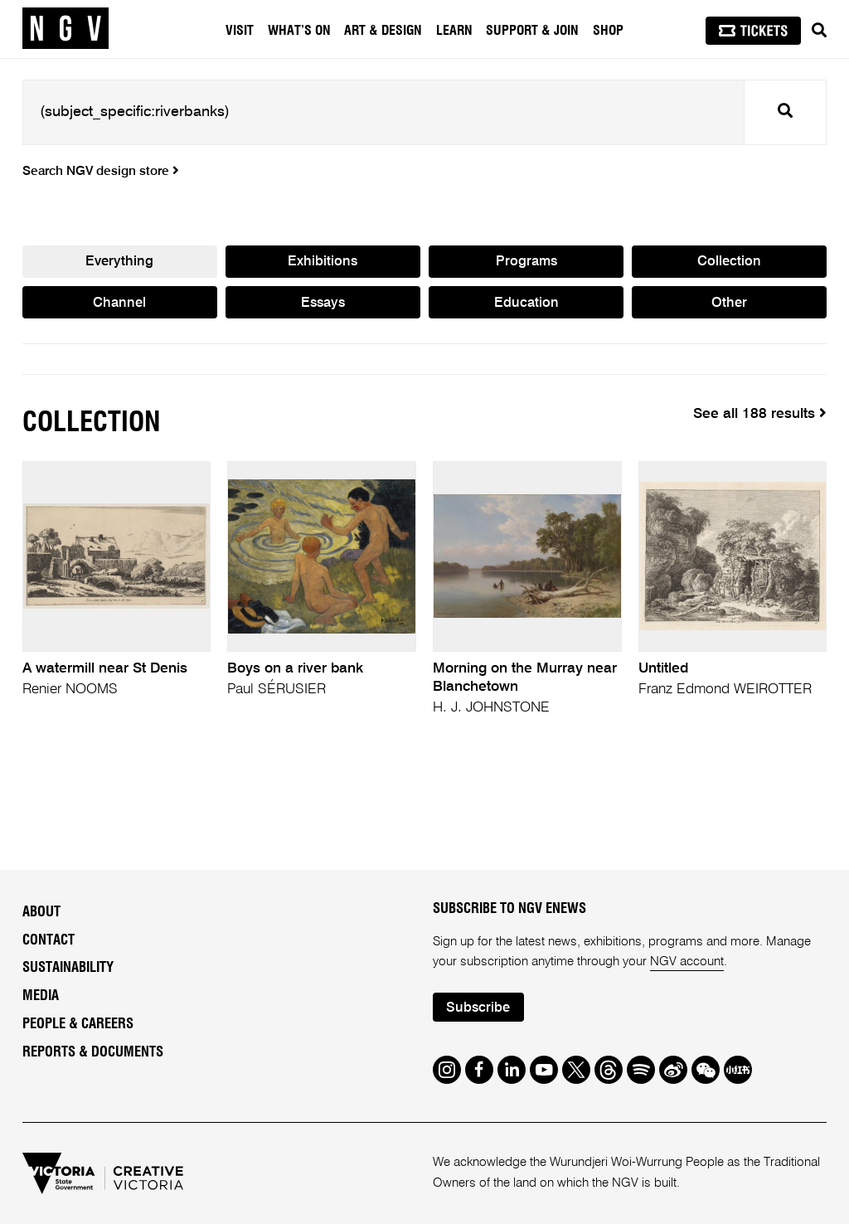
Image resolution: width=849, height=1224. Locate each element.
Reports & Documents (92, 1052)
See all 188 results (760, 413)
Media (40, 996)
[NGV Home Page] (65, 29)
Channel (119, 303)
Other (729, 303)
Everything (119, 262)
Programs (526, 262)
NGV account (687, 961)
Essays (323, 303)
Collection (729, 262)
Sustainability (68, 967)
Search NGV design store (100, 171)
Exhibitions (322, 262)
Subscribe (478, 1008)
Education (526, 303)
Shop (608, 30)
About (41, 912)
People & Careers (77, 1024)
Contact (48, 940)
